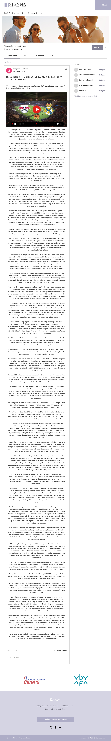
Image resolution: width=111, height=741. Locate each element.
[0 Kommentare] (60, 651)
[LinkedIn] (59, 727)
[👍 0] (8, 650)
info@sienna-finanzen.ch (47, 706)
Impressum (83, 738)
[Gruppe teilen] (106, 47)
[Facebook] (55, 727)
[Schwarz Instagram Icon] (51, 727)
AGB (91, 738)
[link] (12, 56)
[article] (37, 364)
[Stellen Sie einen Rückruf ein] (55, 719)
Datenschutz (100, 738)
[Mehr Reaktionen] (15, 650)
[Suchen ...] (87, 47)
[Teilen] (66, 69)
